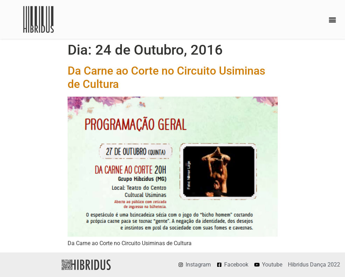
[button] (332, 19)
